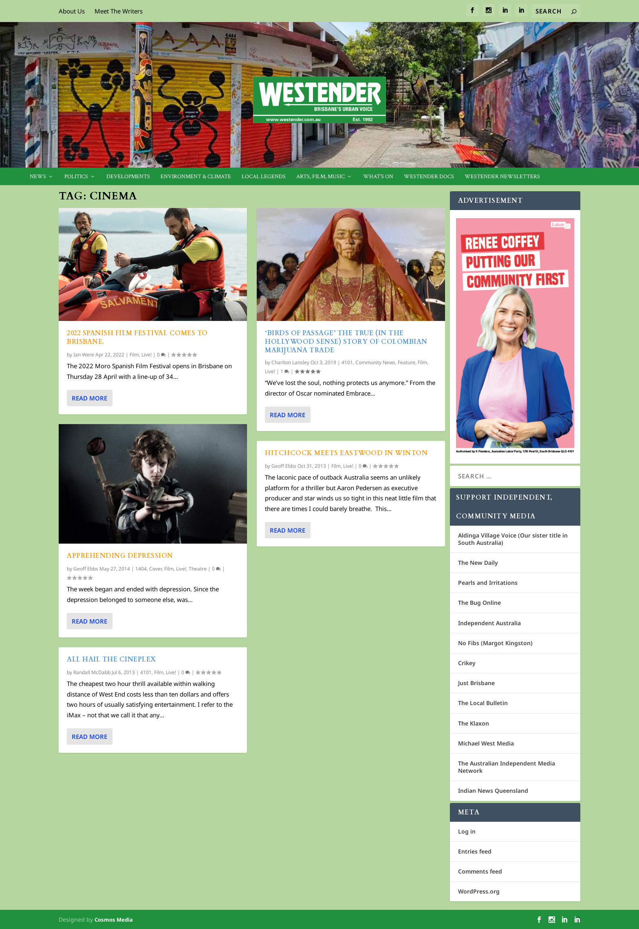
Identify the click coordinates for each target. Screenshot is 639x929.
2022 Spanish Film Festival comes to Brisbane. (137, 337)
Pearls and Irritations (488, 582)
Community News (375, 362)
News (38, 176)
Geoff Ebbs (85, 568)
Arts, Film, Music (320, 176)
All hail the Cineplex (111, 659)
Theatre (198, 568)
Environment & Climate (196, 176)
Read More (89, 398)
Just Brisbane (476, 683)
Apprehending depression (120, 555)
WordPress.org (479, 891)
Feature (406, 362)
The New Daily (478, 562)
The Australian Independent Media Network (506, 766)
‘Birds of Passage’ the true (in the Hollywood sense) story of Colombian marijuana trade (346, 342)
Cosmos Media (114, 919)
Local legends (264, 176)
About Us (72, 11)
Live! (146, 354)
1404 (141, 568)
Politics (76, 176)
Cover (155, 568)
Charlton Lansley (290, 362)
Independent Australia (489, 623)
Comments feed (480, 871)
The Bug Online (479, 602)
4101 (146, 672)
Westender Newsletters (502, 176)
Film (134, 354)
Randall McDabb (91, 672)
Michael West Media (486, 743)
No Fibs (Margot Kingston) (495, 643)
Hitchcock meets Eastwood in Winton (346, 453)
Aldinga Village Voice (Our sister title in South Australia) (513, 538)
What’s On (378, 176)
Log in (467, 831)
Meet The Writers (119, 11)
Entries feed (474, 851)
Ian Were (83, 354)
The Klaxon (473, 723)
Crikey (467, 663)
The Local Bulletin (483, 703)
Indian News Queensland (493, 790)
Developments (128, 176)
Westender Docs (429, 176)
